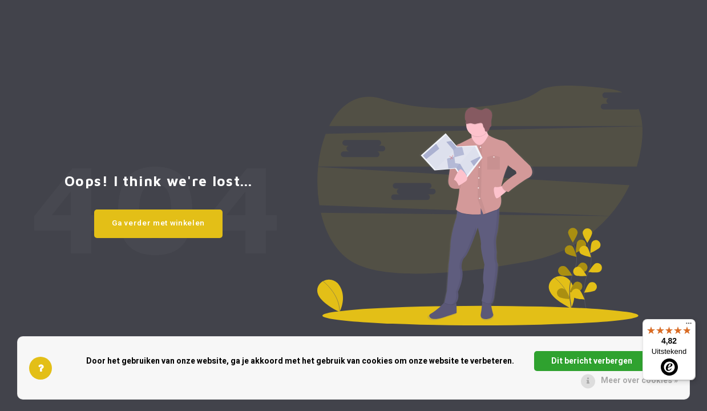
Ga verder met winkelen (158, 223)
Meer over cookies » (639, 380)
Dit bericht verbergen (591, 361)
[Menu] (689, 326)
